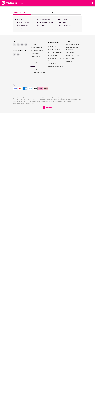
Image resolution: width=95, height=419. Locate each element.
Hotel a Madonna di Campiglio (45, 22)
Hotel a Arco (19, 28)
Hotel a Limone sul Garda (22, 22)
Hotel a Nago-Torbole (64, 25)
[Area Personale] (92, 3)
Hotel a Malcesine (41, 25)
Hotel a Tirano (62, 22)
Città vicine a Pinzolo (21, 13)
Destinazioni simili (57, 13)
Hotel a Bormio (62, 19)
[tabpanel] (47, 24)
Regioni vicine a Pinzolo (40, 13)
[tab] (22, 13)
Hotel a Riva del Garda (43, 19)
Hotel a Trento (19, 19)
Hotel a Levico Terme (21, 25)
